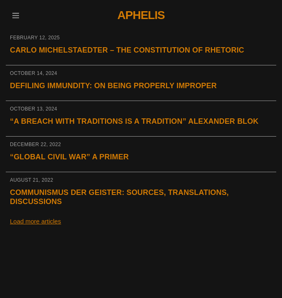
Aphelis (141, 15)
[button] (15, 15)
